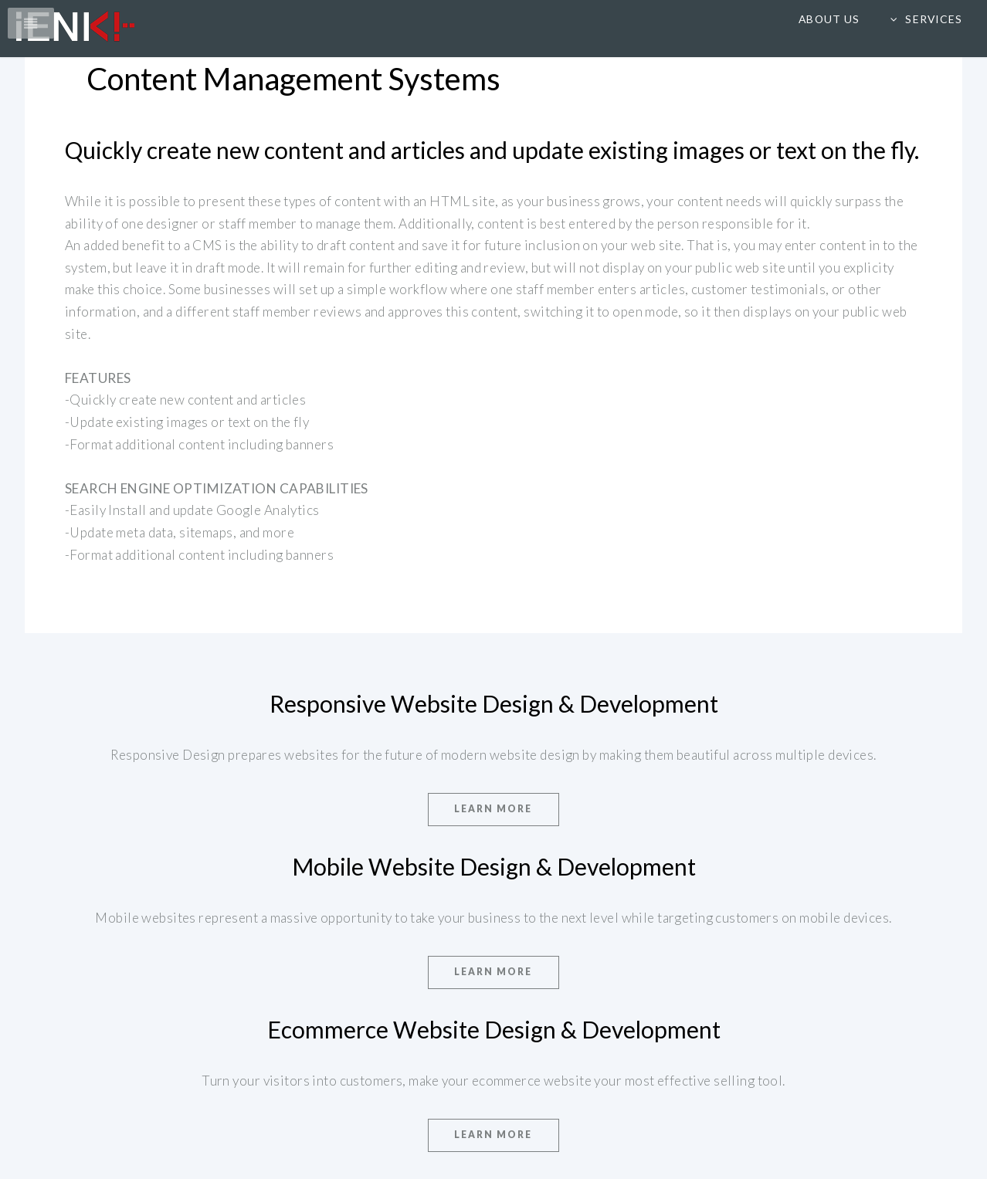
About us (829, 18)
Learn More (493, 809)
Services (933, 18)
